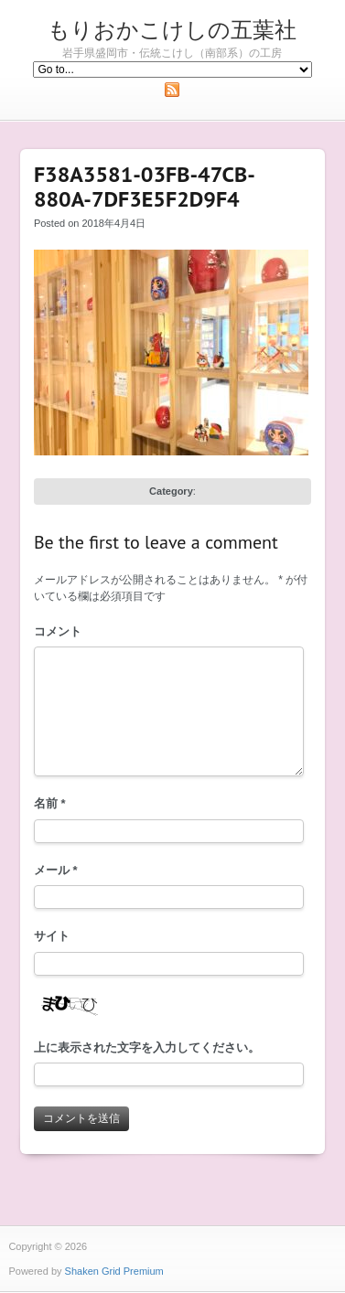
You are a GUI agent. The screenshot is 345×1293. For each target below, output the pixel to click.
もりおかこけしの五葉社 (172, 30)
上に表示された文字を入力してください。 (147, 1047)
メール (56, 870)
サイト (52, 936)
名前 (50, 803)
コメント (57, 631)
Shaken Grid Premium (114, 1271)
